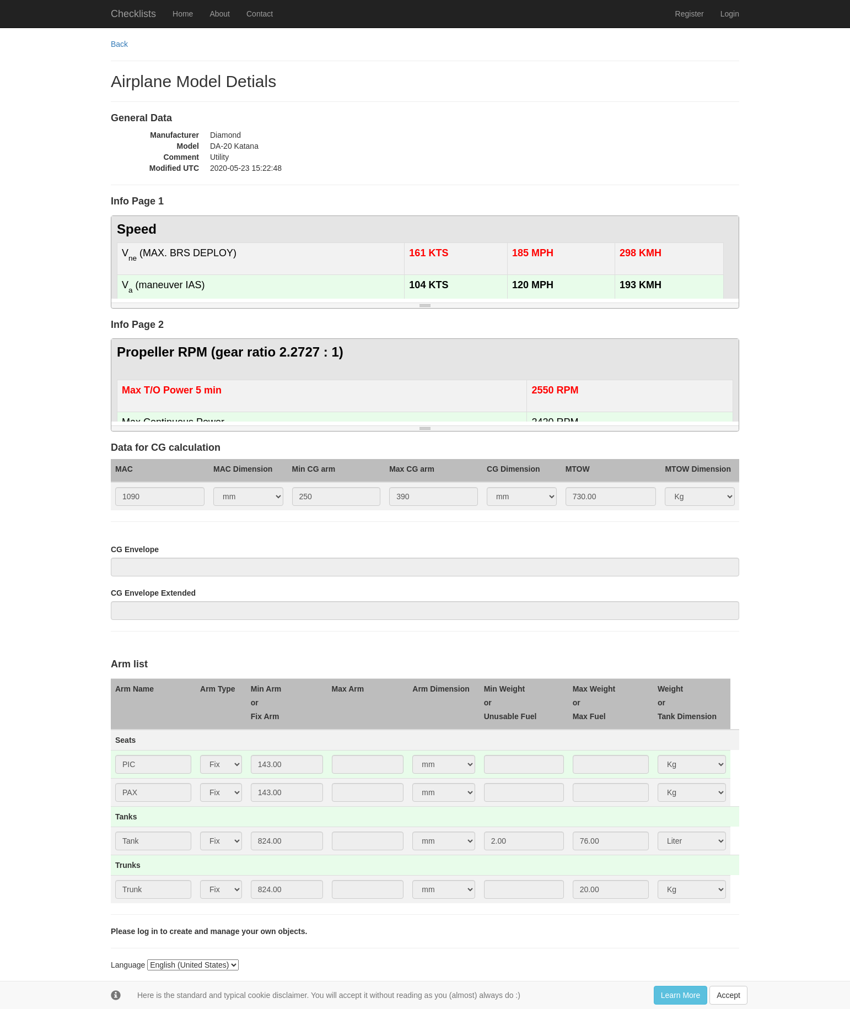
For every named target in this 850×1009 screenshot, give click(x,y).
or (255, 702)
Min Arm (266, 688)
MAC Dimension (242, 469)
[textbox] (425, 257)
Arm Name (134, 688)
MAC (124, 469)
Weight (670, 688)
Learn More (681, 995)
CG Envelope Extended (153, 593)
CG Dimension (513, 469)
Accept (728, 995)
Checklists (133, 13)
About (219, 13)
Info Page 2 (137, 325)
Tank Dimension (687, 716)
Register (689, 13)
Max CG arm (411, 469)
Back (119, 44)
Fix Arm (265, 716)
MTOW (578, 469)
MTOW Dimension (698, 469)
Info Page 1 (137, 201)
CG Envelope (135, 549)
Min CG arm (314, 469)
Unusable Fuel (510, 716)
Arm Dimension (440, 688)
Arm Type (217, 688)
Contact (259, 13)
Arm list (129, 664)
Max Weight (594, 688)
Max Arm (348, 688)
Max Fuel (589, 716)
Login (729, 13)
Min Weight (504, 688)
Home (183, 13)
